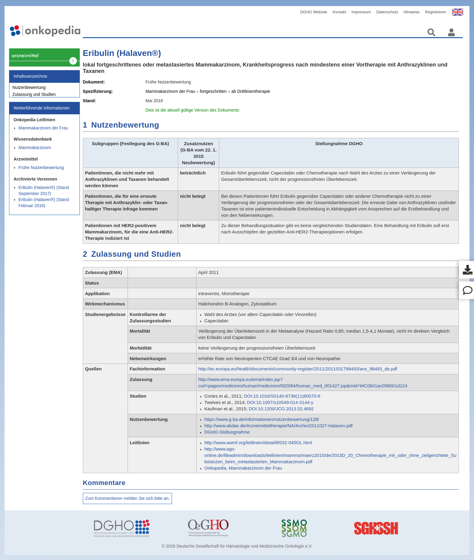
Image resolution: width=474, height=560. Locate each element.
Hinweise (412, 12)
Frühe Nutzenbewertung (41, 170)
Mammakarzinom (34, 150)
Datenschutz (387, 12)
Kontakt (339, 12)
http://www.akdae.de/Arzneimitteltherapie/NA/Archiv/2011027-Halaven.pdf (278, 425)
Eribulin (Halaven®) (122, 53)
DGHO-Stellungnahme (227, 432)
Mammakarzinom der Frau (43, 131)
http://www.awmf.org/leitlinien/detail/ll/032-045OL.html (258, 442)
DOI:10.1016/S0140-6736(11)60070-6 (282, 396)
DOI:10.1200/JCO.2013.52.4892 (281, 408)
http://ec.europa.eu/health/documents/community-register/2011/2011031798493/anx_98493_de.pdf (297, 368)
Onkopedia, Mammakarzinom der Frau (243, 467)
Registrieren (435, 12)
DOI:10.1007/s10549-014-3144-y (280, 402)
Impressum (361, 12)
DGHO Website (313, 12)
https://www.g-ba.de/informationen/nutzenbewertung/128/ (261, 419)
